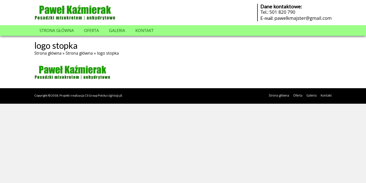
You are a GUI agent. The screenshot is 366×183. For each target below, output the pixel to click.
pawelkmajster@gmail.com (303, 18)
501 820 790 (282, 12)
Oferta (91, 30)
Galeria (117, 30)
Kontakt (144, 30)
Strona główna (56, 30)
